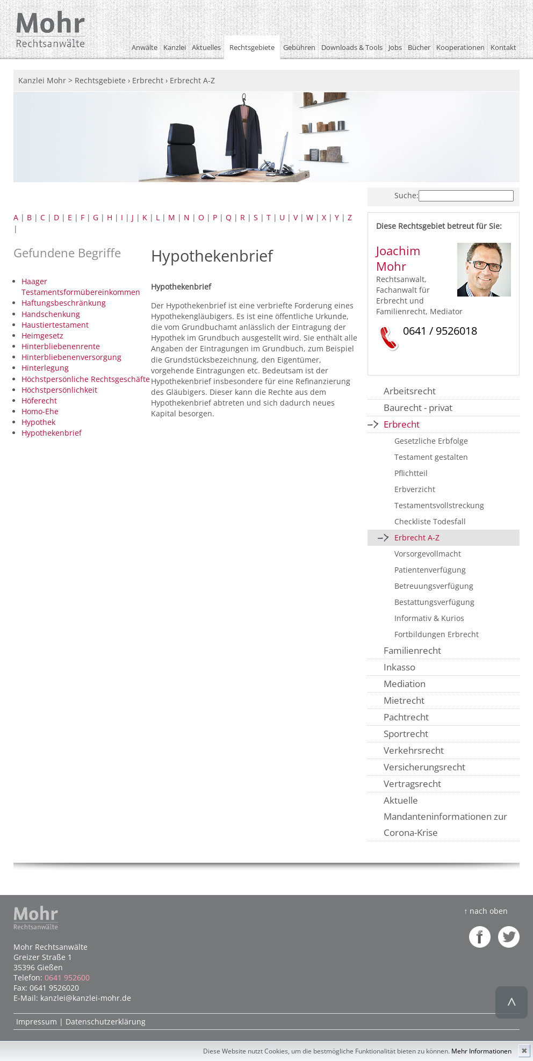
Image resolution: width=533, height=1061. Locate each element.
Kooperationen (460, 47)
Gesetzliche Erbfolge (431, 441)
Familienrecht (412, 650)
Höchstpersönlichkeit (59, 390)
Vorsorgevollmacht (427, 553)
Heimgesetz (42, 335)
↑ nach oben (486, 911)
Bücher (419, 47)
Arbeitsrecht (410, 391)
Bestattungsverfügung (434, 602)
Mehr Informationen (481, 1051)
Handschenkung (50, 314)
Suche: (406, 195)
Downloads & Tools (352, 47)
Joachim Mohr (398, 258)
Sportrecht (406, 733)
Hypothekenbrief (51, 433)
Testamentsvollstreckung (439, 505)
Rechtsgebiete (252, 47)
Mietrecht (404, 700)
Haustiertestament (55, 325)
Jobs (395, 47)
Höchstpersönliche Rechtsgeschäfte (85, 379)
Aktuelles (206, 47)
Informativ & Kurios (429, 618)
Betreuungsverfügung (433, 586)
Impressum (36, 1021)
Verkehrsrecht (414, 750)
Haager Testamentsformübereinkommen (80, 286)
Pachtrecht (406, 717)
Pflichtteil (411, 473)
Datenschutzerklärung (106, 1021)
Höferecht (39, 400)
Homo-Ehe (40, 411)
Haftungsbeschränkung (63, 303)
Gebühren (299, 47)
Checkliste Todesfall (430, 521)
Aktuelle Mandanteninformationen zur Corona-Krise (445, 816)
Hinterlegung (45, 368)
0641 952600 (67, 977)
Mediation (405, 683)
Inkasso (399, 667)
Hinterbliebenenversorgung (71, 357)
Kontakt (503, 47)
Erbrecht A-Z (417, 537)
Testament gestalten (431, 457)
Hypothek (38, 422)
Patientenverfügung (430, 570)
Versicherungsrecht (424, 767)
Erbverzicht (414, 489)
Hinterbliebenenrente (60, 346)
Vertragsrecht (412, 783)
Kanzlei (174, 47)
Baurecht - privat (418, 407)
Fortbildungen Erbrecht (436, 634)
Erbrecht (402, 424)
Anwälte (144, 47)
